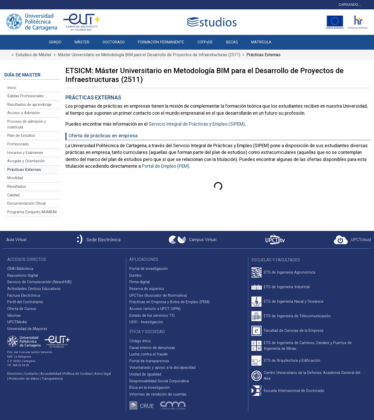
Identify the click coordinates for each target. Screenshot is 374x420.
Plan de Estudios (21, 135)
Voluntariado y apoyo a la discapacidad (162, 367)
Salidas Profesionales (25, 96)
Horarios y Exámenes (25, 153)
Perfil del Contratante (25, 302)
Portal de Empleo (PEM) (165, 166)
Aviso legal (102, 374)
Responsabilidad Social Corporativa (159, 381)
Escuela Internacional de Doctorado (294, 391)
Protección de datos (24, 378)
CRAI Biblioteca (20, 269)
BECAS (232, 42)
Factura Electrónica (23, 295)
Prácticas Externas (24, 169)
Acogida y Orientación (26, 161)
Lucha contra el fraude (148, 354)
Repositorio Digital (22, 275)
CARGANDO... (350, 5)
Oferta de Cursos (21, 309)
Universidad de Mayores (27, 329)
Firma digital (139, 282)
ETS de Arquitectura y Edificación (292, 360)
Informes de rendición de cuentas (157, 394)
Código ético (140, 341)
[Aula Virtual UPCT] (14, 240)
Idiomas (14, 315)
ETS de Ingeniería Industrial (287, 287)
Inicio (11, 88)
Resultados (16, 186)
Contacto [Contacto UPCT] (31, 374)
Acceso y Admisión (23, 113)
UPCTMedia (17, 322)
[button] (284, 39)
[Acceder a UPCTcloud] (352, 239)
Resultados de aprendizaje (29, 104)
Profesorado (18, 144)
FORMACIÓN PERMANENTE (161, 42)
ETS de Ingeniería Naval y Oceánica (293, 301)
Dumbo (135, 275)
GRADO (55, 42)
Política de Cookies (77, 374)
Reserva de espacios (146, 289)
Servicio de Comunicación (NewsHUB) (39, 282)
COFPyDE (205, 42)
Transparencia (52, 378)
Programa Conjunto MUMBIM (32, 212)
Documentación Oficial (26, 203)
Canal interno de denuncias (152, 348)
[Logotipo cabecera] (213, 22)
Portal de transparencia (149, 361)
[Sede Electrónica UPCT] (98, 239)
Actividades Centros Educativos (34, 289)
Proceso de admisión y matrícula (26, 124)
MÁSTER (82, 42)
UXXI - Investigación (146, 322)
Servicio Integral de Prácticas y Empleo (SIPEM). (197, 124)
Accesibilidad (50, 374)
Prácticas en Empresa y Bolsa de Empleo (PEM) (169, 302)
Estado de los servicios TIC (152, 315)
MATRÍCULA (261, 42)
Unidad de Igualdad (145, 374)
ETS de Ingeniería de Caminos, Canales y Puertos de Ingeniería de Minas (308, 346)
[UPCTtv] (275, 240)
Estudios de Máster (33, 54)
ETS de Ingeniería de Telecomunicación (297, 316)
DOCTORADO (114, 42)
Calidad (13, 195)
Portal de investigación (148, 269)
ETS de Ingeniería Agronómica (289, 272)
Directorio (14, 374)
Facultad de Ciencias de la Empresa (293, 330)
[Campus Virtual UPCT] (192, 240)
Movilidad (15, 178)
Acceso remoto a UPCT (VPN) (155, 309)
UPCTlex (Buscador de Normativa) (158, 295)
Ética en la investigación (149, 387)
